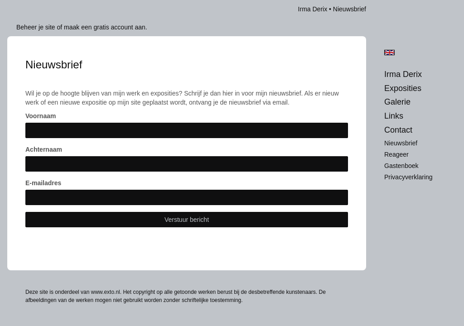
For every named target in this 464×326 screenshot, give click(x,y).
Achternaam (43, 149)
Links (393, 115)
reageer (396, 154)
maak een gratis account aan (104, 27)
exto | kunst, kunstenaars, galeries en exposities (32, 9)
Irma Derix (313, 9)
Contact (398, 129)
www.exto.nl (105, 292)
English (389, 52)
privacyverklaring (408, 177)
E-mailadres (43, 183)
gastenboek (401, 165)
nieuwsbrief (400, 143)
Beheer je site (35, 27)
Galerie (397, 101)
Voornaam (40, 116)
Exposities (402, 88)
